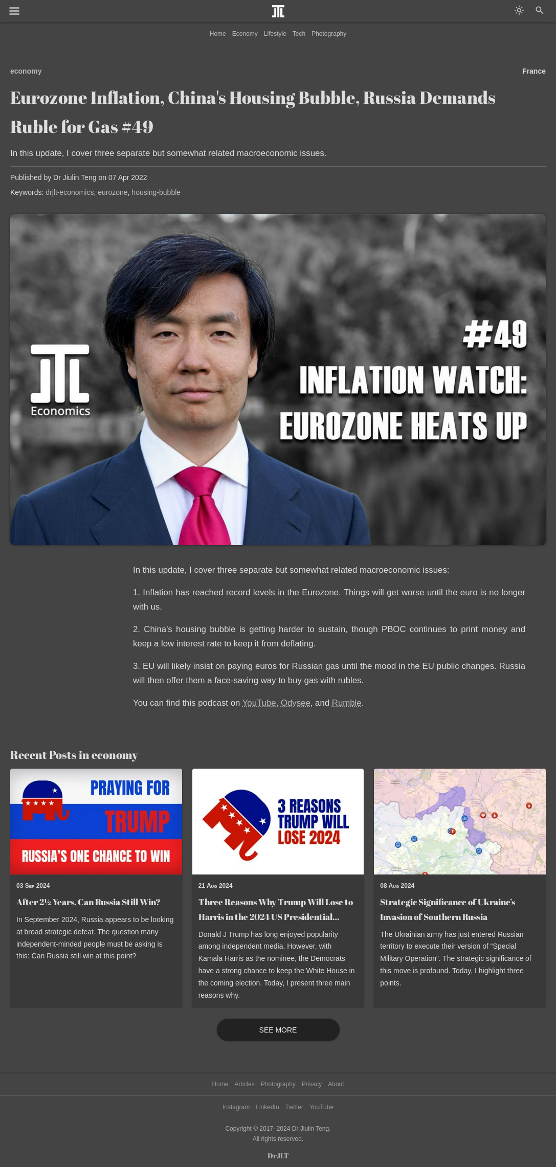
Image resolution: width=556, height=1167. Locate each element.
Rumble (347, 703)
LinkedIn (267, 1107)
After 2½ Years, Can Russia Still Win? (88, 902)
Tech (299, 33)
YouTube (259, 703)
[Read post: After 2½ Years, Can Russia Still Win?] (96, 821)
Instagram (236, 1107)
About (336, 1084)
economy (25, 71)
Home (218, 33)
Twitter (294, 1107)
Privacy (312, 1084)
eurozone (112, 192)
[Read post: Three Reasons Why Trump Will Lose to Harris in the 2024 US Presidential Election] (278, 821)
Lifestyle (275, 33)
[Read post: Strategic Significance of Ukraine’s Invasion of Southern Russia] (460, 821)
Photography (329, 33)
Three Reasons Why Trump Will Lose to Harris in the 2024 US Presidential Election (275, 916)
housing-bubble (156, 192)
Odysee (295, 703)
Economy (245, 33)
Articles (244, 1084)
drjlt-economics (70, 192)
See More (278, 1030)
